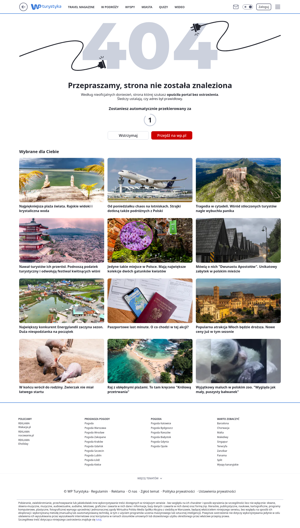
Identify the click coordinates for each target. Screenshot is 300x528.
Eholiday (23, 444)
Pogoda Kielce (93, 464)
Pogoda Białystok (161, 437)
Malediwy (222, 437)
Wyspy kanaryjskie (228, 464)
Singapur (222, 441)
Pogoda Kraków (94, 441)
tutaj (98, 519)
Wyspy (130, 7)
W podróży (110, 7)
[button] (277, 7)
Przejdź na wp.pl (171, 135)
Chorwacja (223, 428)
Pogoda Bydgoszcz (162, 428)
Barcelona (223, 423)
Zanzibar (222, 451)
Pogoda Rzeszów (160, 432)
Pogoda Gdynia (160, 441)
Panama (222, 455)
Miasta (146, 7)
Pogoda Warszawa (95, 428)
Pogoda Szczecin (94, 451)
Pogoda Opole (159, 446)
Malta (220, 432)
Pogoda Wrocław (94, 432)
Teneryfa (222, 446)
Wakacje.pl (24, 427)
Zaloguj (264, 7)
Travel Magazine (81, 7)
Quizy (163, 7)
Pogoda (89, 423)
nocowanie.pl (26, 435)
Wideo (180, 7)
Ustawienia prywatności (216, 491)
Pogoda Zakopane (95, 437)
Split (219, 460)
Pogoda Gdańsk (94, 446)
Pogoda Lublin (93, 455)
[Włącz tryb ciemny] (247, 6)
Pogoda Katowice (161, 423)
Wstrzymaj (128, 135)
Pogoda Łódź (92, 460)
